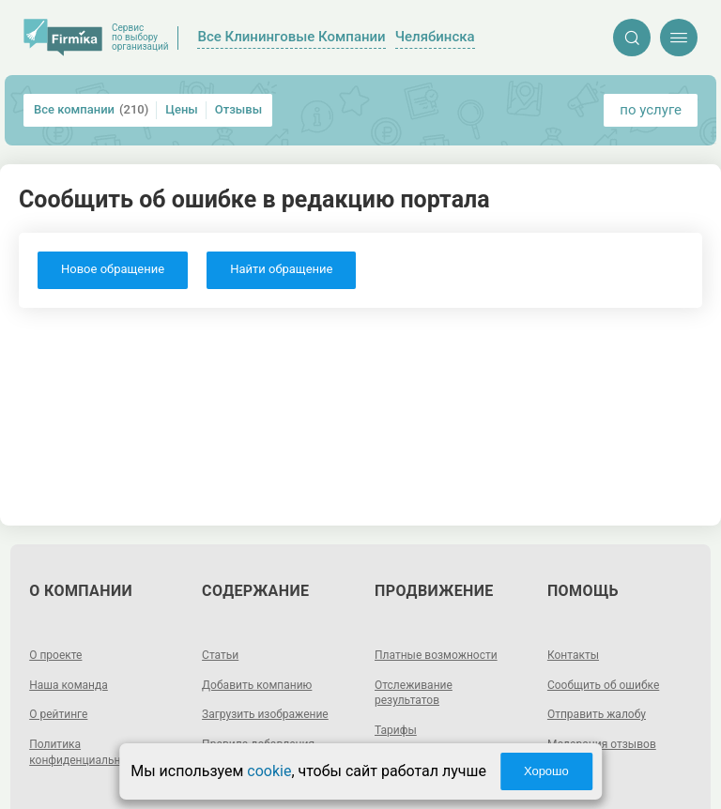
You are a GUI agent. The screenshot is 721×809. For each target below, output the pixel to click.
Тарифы (396, 730)
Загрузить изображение (265, 714)
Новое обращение (112, 269)
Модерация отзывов (601, 744)
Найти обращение (281, 269)
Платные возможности (436, 655)
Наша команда (68, 685)
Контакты (573, 655)
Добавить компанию (257, 685)
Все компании (91, 109)
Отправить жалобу (596, 714)
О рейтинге (58, 714)
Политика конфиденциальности (87, 752)
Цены (181, 109)
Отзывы (238, 109)
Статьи (220, 655)
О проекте (55, 655)
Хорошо (546, 771)
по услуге (651, 109)
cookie (269, 771)
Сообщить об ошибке (603, 685)
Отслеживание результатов (414, 693)
